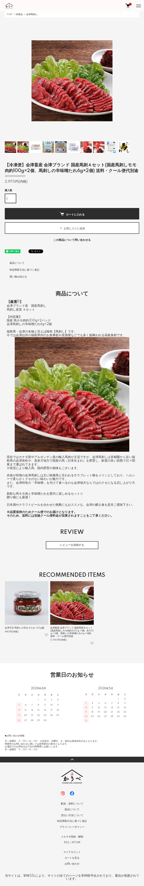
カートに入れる (72, 214)
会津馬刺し (32, 14)
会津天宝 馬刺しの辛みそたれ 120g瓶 (24, 628)
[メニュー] (138, 5)
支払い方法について (72, 815)
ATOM (76, 842)
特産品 (19, 14)
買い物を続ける (18, 276)
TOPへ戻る (72, 759)
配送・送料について (72, 803)
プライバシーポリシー (72, 827)
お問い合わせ (72, 864)
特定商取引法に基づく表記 (24, 270)
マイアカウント (72, 852)
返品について (17, 263)
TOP (9, 14)
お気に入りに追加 (72, 228)
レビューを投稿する (72, 545)
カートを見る (72, 858)
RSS (66, 842)
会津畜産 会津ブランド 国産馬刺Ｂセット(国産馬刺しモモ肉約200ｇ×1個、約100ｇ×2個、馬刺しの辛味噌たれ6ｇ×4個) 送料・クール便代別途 (72, 632)
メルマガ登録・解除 (72, 836)
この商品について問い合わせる (72, 240)
